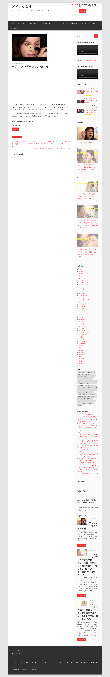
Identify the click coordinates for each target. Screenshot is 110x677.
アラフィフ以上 (83, 284)
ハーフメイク (83, 311)
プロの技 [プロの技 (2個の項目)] (88, 385)
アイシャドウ (83, 276)
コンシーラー (83, 295)
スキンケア (82, 297)
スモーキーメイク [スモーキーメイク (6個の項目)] (82, 381)
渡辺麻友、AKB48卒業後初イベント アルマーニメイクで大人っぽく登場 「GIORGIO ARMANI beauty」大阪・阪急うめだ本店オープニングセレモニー (87, 467)
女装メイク (82, 343)
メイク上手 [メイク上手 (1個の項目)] (84, 387)
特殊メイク (82, 354)
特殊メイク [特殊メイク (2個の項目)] (93, 401)
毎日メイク (82, 352)
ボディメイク (83, 321)
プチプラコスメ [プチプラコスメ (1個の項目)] (81, 385)
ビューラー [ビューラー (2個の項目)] (94, 383)
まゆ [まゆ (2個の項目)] (79, 374)
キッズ (81, 291)
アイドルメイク (83, 278)
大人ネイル (82, 341)
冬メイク (81, 339)
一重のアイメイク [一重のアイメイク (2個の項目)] (92, 394)
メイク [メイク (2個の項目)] (79, 387)
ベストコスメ (14, 28)
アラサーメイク (83, 282)
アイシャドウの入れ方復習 (86, 414)
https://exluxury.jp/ (91, 60)
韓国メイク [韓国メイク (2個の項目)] (91, 403)
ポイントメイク (58, 23)
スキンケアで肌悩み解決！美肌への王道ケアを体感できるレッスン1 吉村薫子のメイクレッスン (87, 419)
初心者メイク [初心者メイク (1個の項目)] (93, 396)
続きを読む (81, 545)
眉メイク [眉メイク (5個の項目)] (80, 403)
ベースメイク (45, 23)
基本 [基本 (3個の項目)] (79, 398)
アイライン (82, 280)
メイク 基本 (83, 326)
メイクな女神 (22, 7)
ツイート (79, 494)
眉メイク (81, 359)
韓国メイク (82, 361)
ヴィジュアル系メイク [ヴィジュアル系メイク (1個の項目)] (82, 394)
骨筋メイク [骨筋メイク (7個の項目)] (80, 405)
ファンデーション (17, 137)
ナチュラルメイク (84, 306)
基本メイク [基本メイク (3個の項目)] (83, 398)
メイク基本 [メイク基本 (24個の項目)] (95, 390)
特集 (95, 23)
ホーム (12, 23)
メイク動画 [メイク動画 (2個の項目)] (80, 390)
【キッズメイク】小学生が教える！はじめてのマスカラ (91, 91)
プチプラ (81, 315)
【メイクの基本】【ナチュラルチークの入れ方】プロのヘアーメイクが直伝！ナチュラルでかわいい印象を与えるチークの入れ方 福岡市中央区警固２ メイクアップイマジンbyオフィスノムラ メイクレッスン (41, 144)
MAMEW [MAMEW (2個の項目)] (88, 372)
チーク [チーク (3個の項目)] (88, 381)
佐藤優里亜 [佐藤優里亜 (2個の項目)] (80, 396)
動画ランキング (22, 23)
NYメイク (81, 269)
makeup (22, 63)
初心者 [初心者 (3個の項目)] (88, 396)
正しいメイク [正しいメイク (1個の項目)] (81, 401)
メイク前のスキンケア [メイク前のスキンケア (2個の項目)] (92, 387)
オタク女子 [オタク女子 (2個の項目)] (92, 376)
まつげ (81, 271)
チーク (81, 302)
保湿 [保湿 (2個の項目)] (85, 396)
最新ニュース (33, 23)
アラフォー (82, 286)
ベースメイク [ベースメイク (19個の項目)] (93, 385)
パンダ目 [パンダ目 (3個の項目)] (88, 383)
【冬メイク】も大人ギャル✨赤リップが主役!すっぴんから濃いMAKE (91, 110)
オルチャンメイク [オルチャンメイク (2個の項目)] (82, 379)
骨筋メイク (82, 363)
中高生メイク (83, 337)
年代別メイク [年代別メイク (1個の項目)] (90, 398)
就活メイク (82, 345)
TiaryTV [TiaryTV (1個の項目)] (93, 372)
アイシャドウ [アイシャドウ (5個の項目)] (84, 374)
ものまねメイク (83, 273)
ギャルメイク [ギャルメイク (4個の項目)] (89, 379)
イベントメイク (83, 289)
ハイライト (82, 308)
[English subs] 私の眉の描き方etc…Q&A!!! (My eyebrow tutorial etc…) (51, 148)
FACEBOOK (80, 482)
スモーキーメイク (84, 300)
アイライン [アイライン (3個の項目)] (86, 376)
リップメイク (83, 330)
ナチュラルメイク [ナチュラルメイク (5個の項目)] (82, 383)
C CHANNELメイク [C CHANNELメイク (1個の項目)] (82, 372)
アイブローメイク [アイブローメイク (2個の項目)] (91, 374)
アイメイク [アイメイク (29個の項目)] (80, 376)
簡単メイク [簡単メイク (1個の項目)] (85, 403)
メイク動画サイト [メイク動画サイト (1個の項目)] (87, 390)
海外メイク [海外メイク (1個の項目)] (87, 401)
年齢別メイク (84, 23)
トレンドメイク (72, 23)
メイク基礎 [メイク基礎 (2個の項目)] (80, 392)
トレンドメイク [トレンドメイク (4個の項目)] (94, 381)
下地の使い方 (83, 335)
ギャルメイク (83, 293)
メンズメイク (83, 328)
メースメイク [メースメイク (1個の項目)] (87, 392)
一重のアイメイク (84, 332)
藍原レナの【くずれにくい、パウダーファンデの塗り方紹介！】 (91, 101)
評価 (80, 7)
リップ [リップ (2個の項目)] (92, 392)
